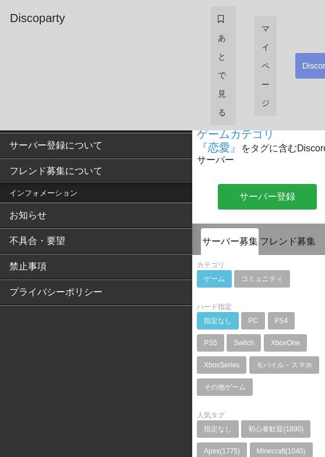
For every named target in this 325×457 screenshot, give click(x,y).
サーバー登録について (56, 145)
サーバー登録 (267, 196)
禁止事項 (28, 266)
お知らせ (28, 215)
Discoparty (37, 18)
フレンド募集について (56, 171)
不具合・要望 (37, 241)
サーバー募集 (230, 241)
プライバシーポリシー (56, 292)
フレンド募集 (288, 241)
